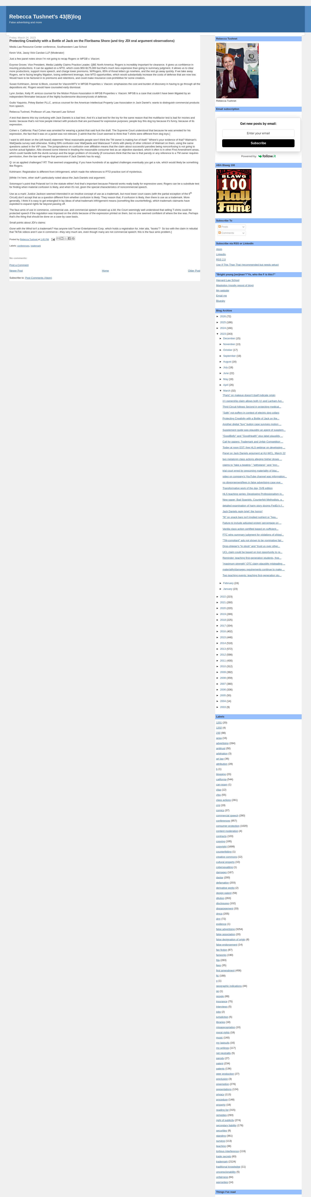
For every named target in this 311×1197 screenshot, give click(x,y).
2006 (223, 689)
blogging (221, 774)
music (219, 1037)
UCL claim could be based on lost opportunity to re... (252, 552)
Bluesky (220, 300)
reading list (222, 1109)
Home (105, 270)
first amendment (225, 970)
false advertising (225, 929)
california (221, 779)
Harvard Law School (227, 280)
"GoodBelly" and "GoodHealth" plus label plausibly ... (253, 435)
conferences (23, 246)
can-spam (221, 784)
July (225, 367)
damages (221, 872)
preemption (222, 1084)
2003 (223, 707)
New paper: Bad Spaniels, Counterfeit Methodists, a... (253, 499)
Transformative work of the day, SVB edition (248, 488)
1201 (219, 722)
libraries (220, 1022)
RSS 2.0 (221, 259)
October (228, 349)
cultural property (225, 862)
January (228, 588)
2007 (223, 683)
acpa (219, 738)
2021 (223, 602)
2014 (223, 643)
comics (220, 810)
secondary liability (226, 1125)
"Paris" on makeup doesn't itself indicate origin (249, 395)
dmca (219, 913)
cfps (218, 794)
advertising (222, 743)
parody (220, 1058)
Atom (219, 249)
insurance (221, 1001)
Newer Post (16, 270)
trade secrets (223, 1156)
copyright (221, 846)
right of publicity (225, 1120)
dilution (220, 898)
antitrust (220, 748)
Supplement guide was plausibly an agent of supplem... (254, 429)
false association (225, 934)
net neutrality (223, 1053)
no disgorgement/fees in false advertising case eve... (253, 482)
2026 (223, 316)
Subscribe (258, 143)
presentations (224, 1089)
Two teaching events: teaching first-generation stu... (252, 575)
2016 (223, 631)
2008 (223, 677)
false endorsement (226, 944)
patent (219, 1063)
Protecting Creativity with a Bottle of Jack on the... (251, 418)
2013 (223, 648)
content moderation (227, 831)
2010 (223, 666)
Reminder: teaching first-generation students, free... (252, 557)
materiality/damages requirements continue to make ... (254, 569)
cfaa (218, 789)
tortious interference (227, 1151)
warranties (222, 1182)
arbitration (222, 753)
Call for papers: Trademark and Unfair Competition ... (253, 441)
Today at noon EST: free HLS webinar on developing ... (254, 447)
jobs (218, 1011)
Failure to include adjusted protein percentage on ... (252, 522)
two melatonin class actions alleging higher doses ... (252, 459)
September (229, 355)
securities (221, 1130)
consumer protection (228, 825)
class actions (223, 800)
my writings (222, 1047)
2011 (223, 660)
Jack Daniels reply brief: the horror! (243, 511)
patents (220, 1068)
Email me (221, 295)
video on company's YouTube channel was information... (255, 476)
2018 (223, 619)
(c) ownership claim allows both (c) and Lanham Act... (253, 400)
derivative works (225, 887)
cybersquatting (224, 867)
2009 (223, 672)
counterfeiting (224, 851)
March (227, 390)
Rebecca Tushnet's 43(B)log (45, 17)
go (217, 991)
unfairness (222, 1177)
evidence (221, 923)
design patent (224, 892)
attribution (221, 763)
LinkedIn (221, 254)
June (226, 373)
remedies (221, 1115)
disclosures (222, 903)
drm (218, 918)
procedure (222, 1099)
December (229, 338)
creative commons (226, 856)
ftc (217, 975)
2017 (223, 625)
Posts (223, 226)
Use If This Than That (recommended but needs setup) (247, 264)
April (226, 384)
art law (220, 758)
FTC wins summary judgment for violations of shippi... (253, 534)
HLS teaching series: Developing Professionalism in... (253, 493)
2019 (223, 614)
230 (218, 732)
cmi (218, 805)
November (229, 344)
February (228, 583)
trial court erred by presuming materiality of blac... (251, 470)
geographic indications (229, 985)
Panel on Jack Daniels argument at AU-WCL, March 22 (254, 453)
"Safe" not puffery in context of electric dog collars (251, 412)
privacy (220, 1094)
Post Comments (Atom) (38, 277)
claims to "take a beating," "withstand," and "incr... (251, 464)
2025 (223, 322)
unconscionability (226, 1171)
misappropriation (225, 1027)
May (226, 379)
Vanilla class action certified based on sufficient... (250, 528)
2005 (223, 695)
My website (222, 290)
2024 (223, 328)
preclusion (222, 1078)
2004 (223, 701)
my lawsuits (222, 1042)
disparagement (224, 908)
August (227, 361)
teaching (221, 1146)
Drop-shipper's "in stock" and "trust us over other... (251, 546)
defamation (222, 882)
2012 (223, 654)
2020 (223, 608)
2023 (223, 333)
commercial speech (227, 815)
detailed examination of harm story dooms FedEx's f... (253, 505)
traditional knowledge (228, 1166)
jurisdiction (222, 1016)
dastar (219, 877)
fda (218, 960)
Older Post (194, 270)
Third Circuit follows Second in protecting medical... (252, 406)
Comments (226, 232)
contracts (221, 836)
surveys (220, 1140)
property (221, 1104)
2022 (223, 596)
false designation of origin (230, 939)
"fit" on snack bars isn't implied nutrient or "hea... (250, 517)
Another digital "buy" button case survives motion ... (252, 424)
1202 (219, 727)
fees (218, 965)
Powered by (258, 156)
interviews (222, 1006)
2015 (223, 637)
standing (221, 1135)
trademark (36, 246)
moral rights (223, 1032)
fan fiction (221, 949)
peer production (225, 1073)
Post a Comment (19, 265)
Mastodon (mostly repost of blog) (235, 285)
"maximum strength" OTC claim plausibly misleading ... (254, 563)
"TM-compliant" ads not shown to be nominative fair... (253, 540)
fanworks (221, 954)
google (220, 996)
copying (220, 841)
